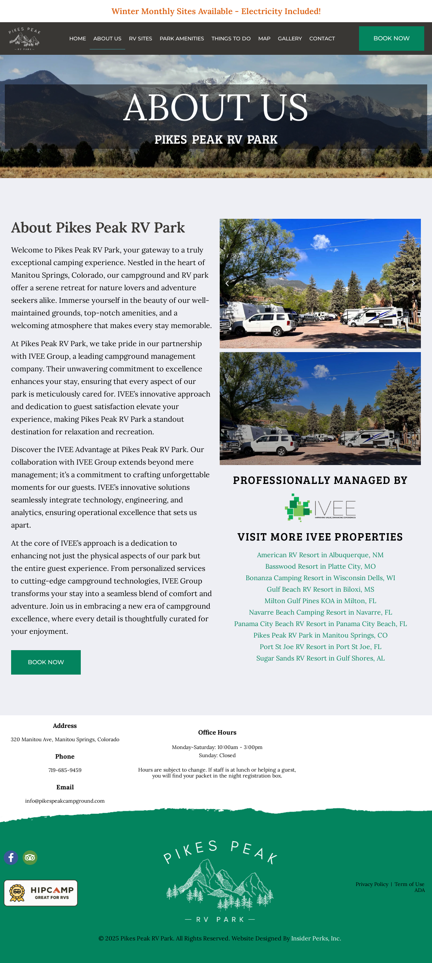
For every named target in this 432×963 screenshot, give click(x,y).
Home (77, 38)
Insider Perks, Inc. (316, 938)
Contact (322, 38)
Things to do (231, 38)
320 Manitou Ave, (65, 739)
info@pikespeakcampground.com (65, 801)
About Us (107, 38)
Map (264, 38)
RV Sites (140, 38)
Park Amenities (182, 38)
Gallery (290, 38)
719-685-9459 (65, 770)
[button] (227, 283)
